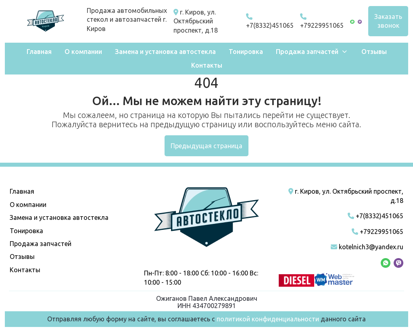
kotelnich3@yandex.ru (367, 246)
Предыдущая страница (206, 145)
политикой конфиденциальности (268, 319)
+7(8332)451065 (270, 21)
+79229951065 (322, 21)
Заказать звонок (388, 21)
